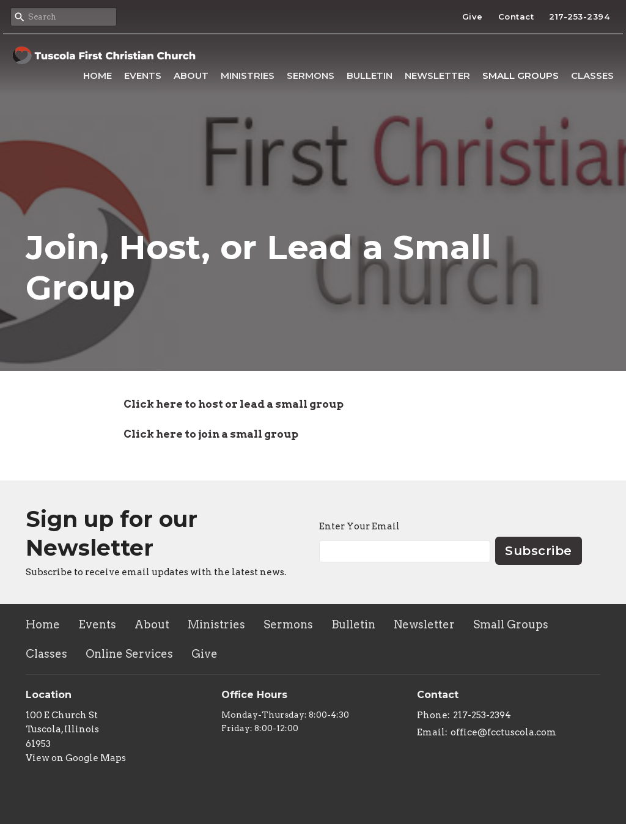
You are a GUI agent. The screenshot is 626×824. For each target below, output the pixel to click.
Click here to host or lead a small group (233, 404)
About (191, 75)
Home (97, 75)
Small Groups (520, 75)
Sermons (310, 75)
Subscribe (538, 550)
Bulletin (369, 75)
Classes (592, 75)
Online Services (129, 653)
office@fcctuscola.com (503, 732)
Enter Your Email (359, 526)
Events (142, 75)
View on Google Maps (76, 757)
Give (472, 16)
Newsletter (437, 75)
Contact (516, 16)
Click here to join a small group (210, 434)
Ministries (247, 75)
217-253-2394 (579, 16)
